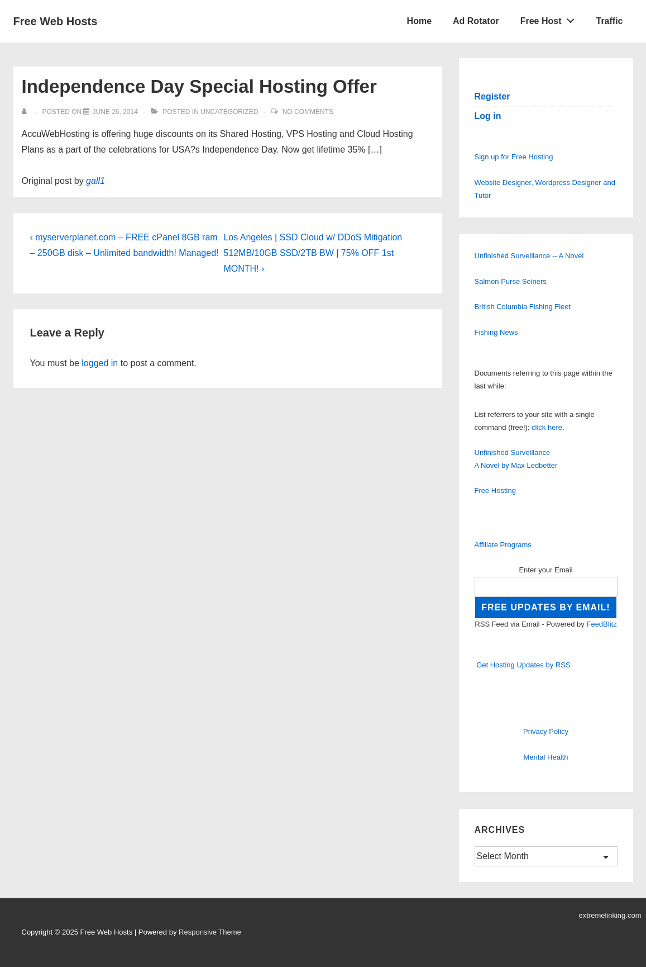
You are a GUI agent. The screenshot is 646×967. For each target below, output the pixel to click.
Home (419, 21)
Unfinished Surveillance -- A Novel (529, 256)
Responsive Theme (210, 932)
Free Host (550, 18)
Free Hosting (495, 490)
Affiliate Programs (503, 545)
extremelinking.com (610, 915)
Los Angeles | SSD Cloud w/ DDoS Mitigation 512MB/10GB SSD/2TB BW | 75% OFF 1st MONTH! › (312, 253)
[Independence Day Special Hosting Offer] (114, 112)
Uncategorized (229, 112)
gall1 (95, 181)
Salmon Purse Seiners (511, 281)
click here (547, 427)
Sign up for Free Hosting (514, 157)
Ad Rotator (476, 21)
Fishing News (496, 332)
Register (492, 96)
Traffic (609, 21)
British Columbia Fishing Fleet (523, 306)
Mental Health (545, 757)
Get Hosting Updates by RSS (523, 665)
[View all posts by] (26, 112)
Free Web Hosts (55, 21)
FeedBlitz (601, 624)
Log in (488, 116)
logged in (100, 363)
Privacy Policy (545, 731)
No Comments (308, 112)
